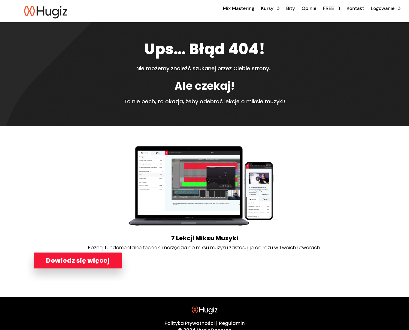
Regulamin (232, 323)
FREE (328, 8)
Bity (290, 8)
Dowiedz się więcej (78, 260)
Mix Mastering (238, 8)
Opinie (308, 8)
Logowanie (383, 8)
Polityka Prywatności (190, 323)
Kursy (267, 8)
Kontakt (355, 8)
